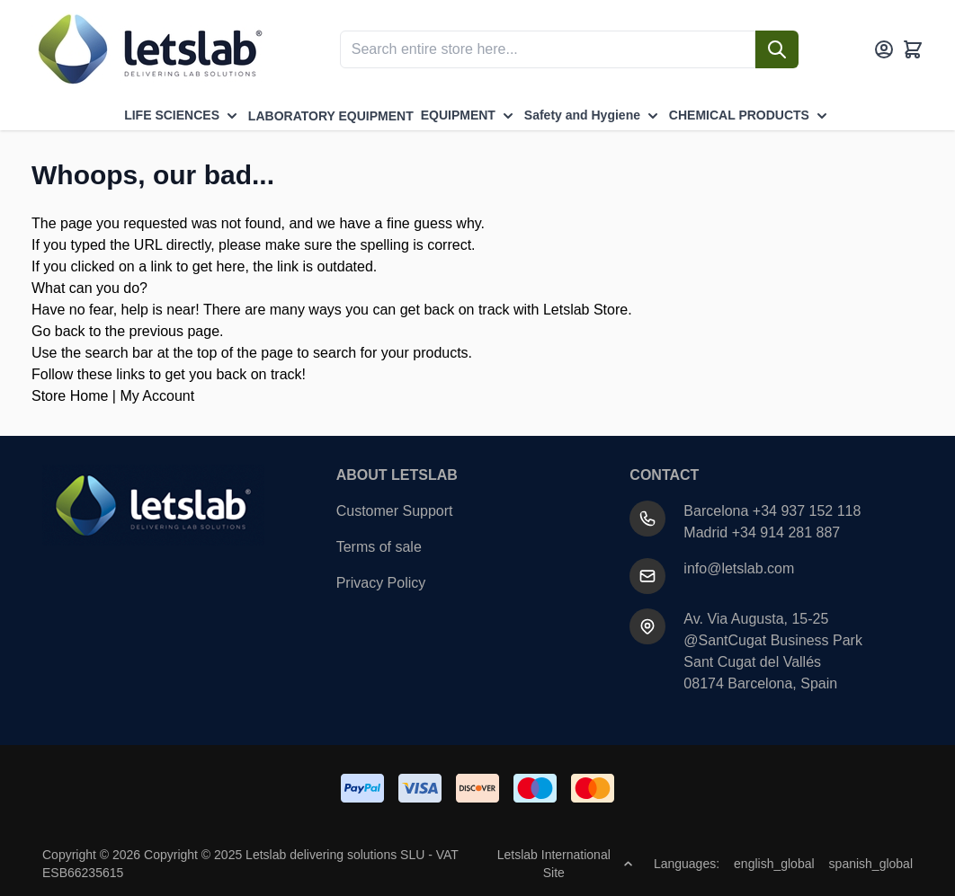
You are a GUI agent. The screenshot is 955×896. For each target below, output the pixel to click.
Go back (58, 331)
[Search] (777, 49)
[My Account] (884, 49)
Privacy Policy (381, 582)
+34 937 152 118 (807, 511)
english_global (774, 863)
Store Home (69, 396)
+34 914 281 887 (786, 532)
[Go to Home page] (148, 49)
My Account (157, 396)
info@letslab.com (738, 568)
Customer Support (394, 511)
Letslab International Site (564, 863)
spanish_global (871, 863)
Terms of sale (379, 546)
